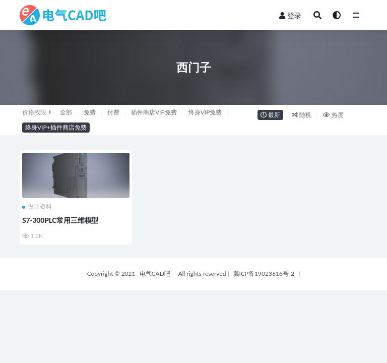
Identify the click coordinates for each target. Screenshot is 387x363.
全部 (66, 112)
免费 (90, 112)
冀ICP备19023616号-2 (264, 273)
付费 (113, 112)
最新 (270, 114)
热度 (333, 114)
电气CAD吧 (155, 273)
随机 (301, 114)
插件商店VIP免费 (154, 112)
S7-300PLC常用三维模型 (60, 220)
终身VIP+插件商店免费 (56, 127)
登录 (290, 15)
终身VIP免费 (205, 112)
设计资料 (37, 206)
